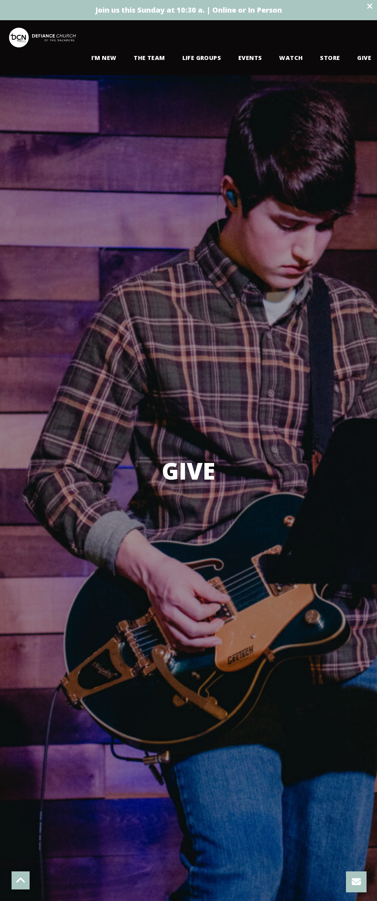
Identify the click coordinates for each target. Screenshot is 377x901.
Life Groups (201, 58)
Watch (291, 58)
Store (330, 58)
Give (364, 58)
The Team (149, 58)
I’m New (104, 58)
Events (250, 58)
